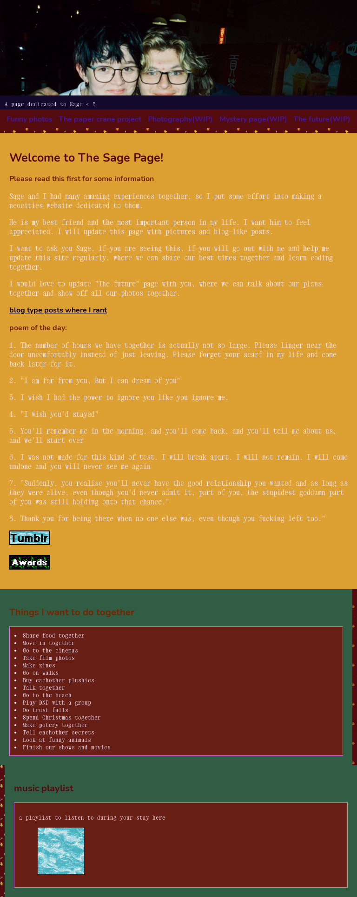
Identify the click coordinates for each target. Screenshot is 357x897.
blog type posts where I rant (58, 310)
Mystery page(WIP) (253, 119)
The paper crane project (100, 119)
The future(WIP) (321, 119)
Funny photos (30, 119)
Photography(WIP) (180, 119)
